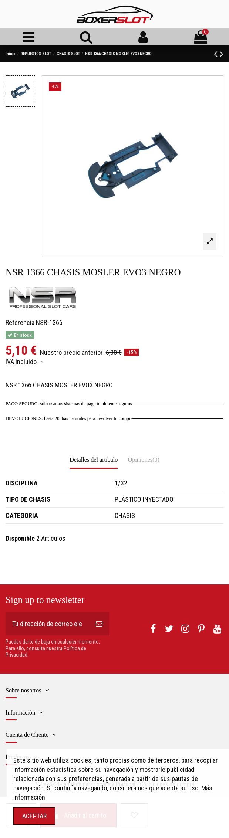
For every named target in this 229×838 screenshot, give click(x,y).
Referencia (20, 322)
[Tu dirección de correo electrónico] (47, 623)
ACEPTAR (34, 816)
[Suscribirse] (99, 623)
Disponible (20, 538)
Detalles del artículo (94, 460)
